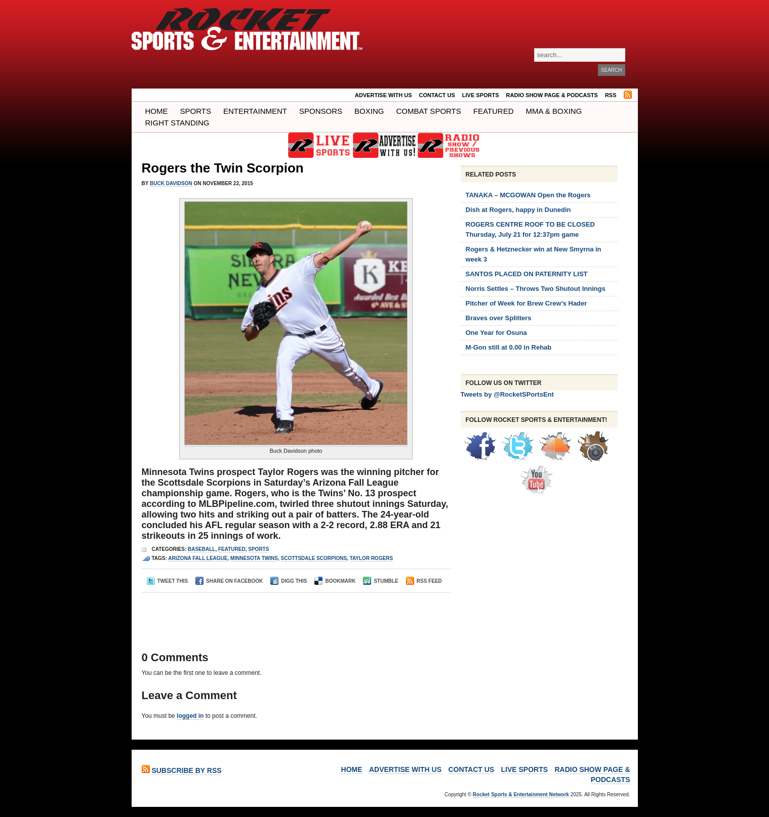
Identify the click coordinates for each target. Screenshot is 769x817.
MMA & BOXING (554, 111)
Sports (195, 111)
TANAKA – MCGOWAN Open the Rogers (528, 195)
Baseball (201, 549)
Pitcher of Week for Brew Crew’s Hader (526, 303)
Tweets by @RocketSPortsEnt (507, 394)
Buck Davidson (171, 183)
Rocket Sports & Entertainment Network (521, 794)
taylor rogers (371, 558)
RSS (611, 95)
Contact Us (437, 95)
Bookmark (334, 581)
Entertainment (255, 111)
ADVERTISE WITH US (383, 95)
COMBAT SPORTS (428, 111)
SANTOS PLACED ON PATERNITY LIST (527, 274)
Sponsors (320, 111)
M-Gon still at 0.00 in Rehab (509, 347)
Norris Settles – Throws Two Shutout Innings (535, 288)
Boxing (369, 111)
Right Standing (177, 122)
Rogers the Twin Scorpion (223, 168)
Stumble (380, 581)
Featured (493, 111)
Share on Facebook (229, 581)
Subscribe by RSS (186, 770)
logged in (190, 715)
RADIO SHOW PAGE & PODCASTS (552, 95)
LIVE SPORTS (480, 95)
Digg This (288, 581)
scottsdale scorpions (314, 558)
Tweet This (167, 581)
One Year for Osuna (496, 332)
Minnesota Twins (254, 558)
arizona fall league (197, 558)
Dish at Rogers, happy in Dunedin (518, 209)
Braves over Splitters (499, 318)
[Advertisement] (293, 613)
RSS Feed (424, 581)
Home (156, 111)
